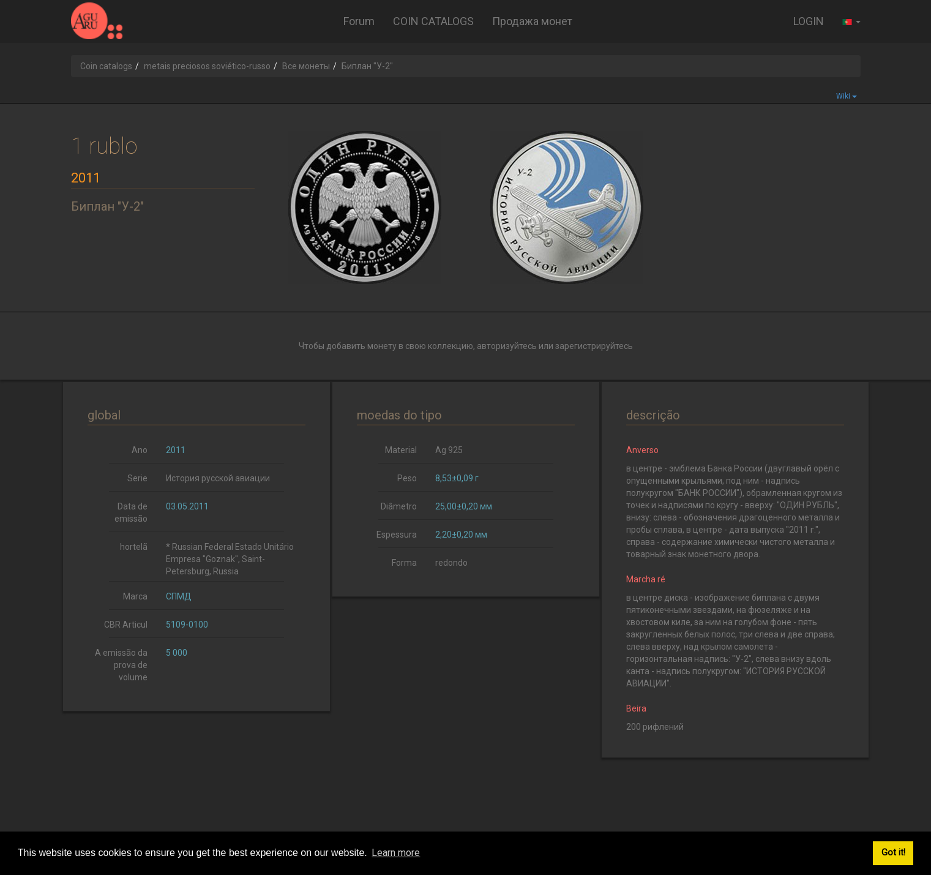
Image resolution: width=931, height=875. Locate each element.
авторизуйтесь (507, 346)
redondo (451, 563)
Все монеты (306, 66)
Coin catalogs (106, 66)
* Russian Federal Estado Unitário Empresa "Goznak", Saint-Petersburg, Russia (230, 559)
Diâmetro (399, 506)
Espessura (396, 534)
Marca (135, 596)
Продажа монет (532, 21)
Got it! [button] (893, 852)
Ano (140, 450)
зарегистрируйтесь (594, 346)
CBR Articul (126, 624)
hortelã (134, 547)
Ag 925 (449, 450)
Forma (404, 563)
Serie (137, 478)
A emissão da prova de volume (121, 665)
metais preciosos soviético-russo (207, 66)
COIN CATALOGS (433, 21)
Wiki (846, 96)
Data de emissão (131, 512)
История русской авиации (218, 478)
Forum (359, 21)
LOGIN (808, 21)
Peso (407, 478)
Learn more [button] (396, 852)
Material (401, 450)
